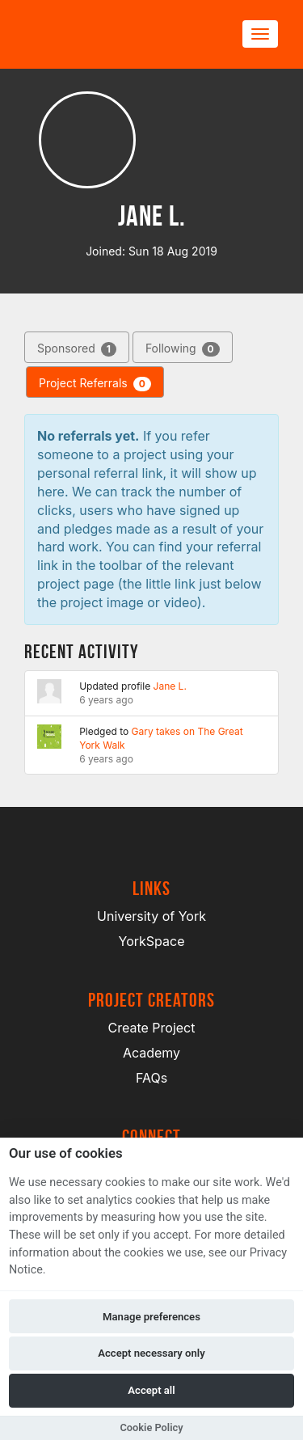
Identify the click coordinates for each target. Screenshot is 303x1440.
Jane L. (170, 686)
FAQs (151, 1078)
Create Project (152, 1028)
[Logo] (102, 34)
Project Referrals (95, 383)
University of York (151, 916)
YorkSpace (152, 941)
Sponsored (76, 349)
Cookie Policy (151, 1427)
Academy (151, 1053)
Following (182, 349)
